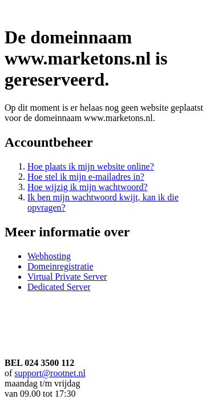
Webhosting (49, 256)
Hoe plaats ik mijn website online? (90, 166)
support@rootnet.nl (50, 373)
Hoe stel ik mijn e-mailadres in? (85, 177)
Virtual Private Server (67, 276)
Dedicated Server (59, 287)
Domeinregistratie (60, 266)
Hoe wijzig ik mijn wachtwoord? (87, 187)
